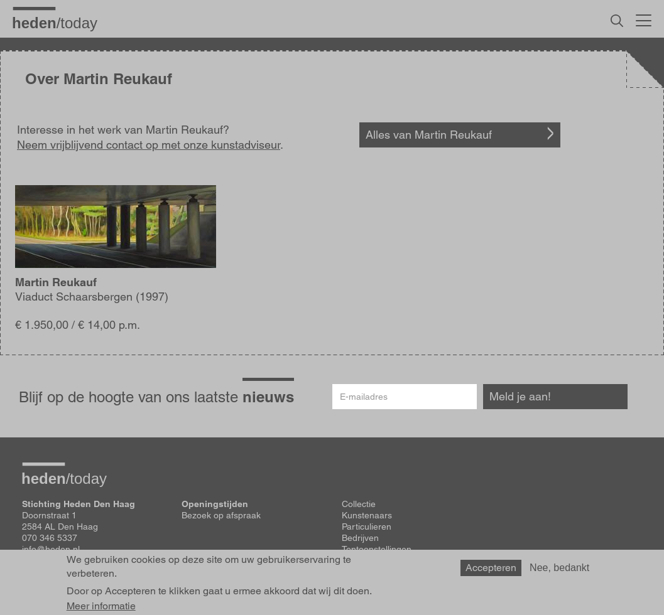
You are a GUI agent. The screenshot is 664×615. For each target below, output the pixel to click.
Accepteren (490, 571)
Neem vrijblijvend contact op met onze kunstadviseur (148, 144)
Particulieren (366, 526)
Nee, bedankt (559, 570)
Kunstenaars (367, 515)
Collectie (359, 504)
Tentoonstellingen (376, 549)
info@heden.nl (51, 549)
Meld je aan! (520, 396)
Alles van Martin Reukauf (429, 134)
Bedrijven (360, 538)
